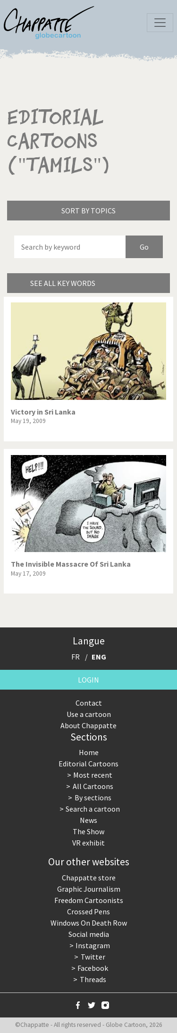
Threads (93, 979)
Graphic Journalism (88, 889)
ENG (99, 656)
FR (75, 656)
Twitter (93, 956)
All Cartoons (93, 786)
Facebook (92, 968)
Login (88, 679)
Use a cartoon (89, 714)
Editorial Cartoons (88, 763)
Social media (88, 934)
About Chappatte (88, 725)
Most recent (92, 775)
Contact (89, 703)
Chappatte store (89, 877)
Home (89, 752)
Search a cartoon (93, 808)
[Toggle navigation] (160, 22)
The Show (88, 831)
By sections (93, 797)
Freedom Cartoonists (88, 900)
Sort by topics (88, 210)
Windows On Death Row (89, 922)
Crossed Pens (88, 911)
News (88, 820)
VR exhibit (88, 842)
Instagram (93, 945)
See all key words (62, 283)
